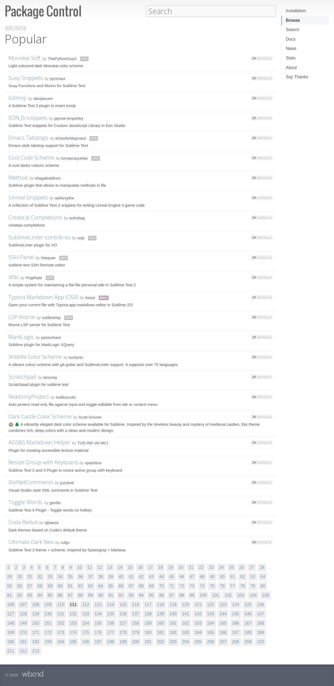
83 (30, 595)
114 (110, 604)
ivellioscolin (66, 397)
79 (252, 585)
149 (23, 623)
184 (198, 632)
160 (160, 623)
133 (85, 613)
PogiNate (34, 277)
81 (9, 595)
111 (73, 604)
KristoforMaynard (70, 138)
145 (235, 613)
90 (100, 595)
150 (35, 623)
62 (80, 585)
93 (131, 595)
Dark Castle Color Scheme (40, 416)
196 (85, 641)
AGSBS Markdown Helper (39, 442)
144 (223, 613)
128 (23, 613)
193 (48, 641)
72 (181, 585)
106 (10, 604)
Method (18, 177)
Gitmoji (17, 97)
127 (10, 613)
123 (223, 604)
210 (260, 641)
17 (150, 567)
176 (98, 632)
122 (210, 604)
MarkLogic (21, 336)
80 (262, 585)
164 (210, 623)
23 (211, 567)
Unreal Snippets (28, 197)
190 (10, 641)
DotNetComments (30, 481)
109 (48, 604)
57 (30, 585)
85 (50, 595)
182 (173, 632)
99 (192, 595)
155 (98, 623)
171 (35, 632)
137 (135, 613)
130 (48, 613)
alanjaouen (43, 98)
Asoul (90, 297)
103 (240, 595)
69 (151, 585)
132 (73, 613)
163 (198, 623)
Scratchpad (22, 376)
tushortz (76, 357)
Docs (290, 39)
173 (60, 632)
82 (19, 595)
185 (210, 632)
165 (223, 623)
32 (40, 576)
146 (248, 613)
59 (50, 585)
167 (248, 623)
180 (148, 632)
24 (221, 567)
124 (235, 604)
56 (19, 585)
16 (140, 567)
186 (223, 632)
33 (50, 576)
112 (85, 604)
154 (85, 623)
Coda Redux (23, 521)
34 (60, 576)
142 (198, 613)
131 (60, 613)
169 (10, 632)
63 (90, 585)
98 (181, 595)
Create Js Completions (35, 217)
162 (185, 623)
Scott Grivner (90, 417)
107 (23, 604)
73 (192, 585)
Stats (290, 58)
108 (35, 604)
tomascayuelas (74, 158)
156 (110, 623)
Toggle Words (25, 501)
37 (90, 576)
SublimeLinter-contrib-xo (39, 237)
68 (141, 585)
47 (192, 576)
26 (241, 567)
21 (191, 567)
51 (232, 576)
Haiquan (48, 257)
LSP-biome (21, 316)
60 (60, 585)
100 (203, 595)
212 (23, 651)
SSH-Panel (21, 257)
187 (235, 632)
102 (228, 595)
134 (98, 613)
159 (148, 623)
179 (135, 632)
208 (235, 641)
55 (9, 585)
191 (23, 641)
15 (130, 567)
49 (212, 576)
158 (135, 623)
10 (79, 567)
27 (251, 567)
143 (210, 613)
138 (148, 613)
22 (201, 567)
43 (151, 576)
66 (121, 585)
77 (232, 585)
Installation (296, 10)
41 (131, 576)
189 (260, 632)
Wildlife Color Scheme (35, 356)
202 (160, 641)
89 (90, 595)
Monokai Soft (24, 57)
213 (35, 651)
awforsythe (64, 197)
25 (231, 567)
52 (242, 576)
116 (135, 604)
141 (185, 613)
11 (89, 567)
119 (173, 604)
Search (292, 29)
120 (185, 604)
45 (171, 576)
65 (111, 585)
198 (110, 641)
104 (253, 595)
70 (161, 585)
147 (260, 613)
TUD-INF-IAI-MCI (92, 442)
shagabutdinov (48, 178)
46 (181, 576)
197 (98, 641)
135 (110, 613)
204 (185, 641)
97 (171, 595)
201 (148, 641)
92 (121, 595)
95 (151, 595)
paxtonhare (51, 337)
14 (120, 567)
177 (110, 632)
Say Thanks (297, 77)
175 (85, 632)
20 (181, 567)
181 (160, 632)
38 (100, 576)
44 (161, 576)
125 (248, 604)
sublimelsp (51, 317)
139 (160, 613)
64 (100, 585)
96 (161, 595)
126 (260, 604)
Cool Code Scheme (31, 157)
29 (9, 576)
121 (198, 604)
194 (60, 641)
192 (35, 641)
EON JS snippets (27, 117)
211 (10, 651)
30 (19, 576)
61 (70, 585)
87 (70, 595)
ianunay (50, 377)
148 (10, 623)
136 (123, 613)
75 (212, 585)
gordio (55, 502)
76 (222, 585)
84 (40, 595)
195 (73, 641)
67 (131, 585)
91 (111, 595)
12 (99, 567)
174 (73, 632)
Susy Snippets (25, 77)
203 (173, 641)
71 (171, 585)
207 (223, 641)
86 (60, 595)
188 (248, 632)
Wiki (13, 276)
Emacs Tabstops (28, 137)
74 (202, 585)
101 (215, 595)
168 (260, 623)
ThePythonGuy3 (62, 58)
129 (35, 613)
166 (235, 623)
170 (23, 632)
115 (123, 604)
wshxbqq (77, 217)
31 (30, 576)
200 (135, 641)
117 (148, 604)
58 (40, 585)
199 (123, 641)
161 (173, 623)
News (291, 48)
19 (170, 567)
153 (73, 623)
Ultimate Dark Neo (31, 541)
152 (60, 623)
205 (198, 641)
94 (141, 595)
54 (262, 576)
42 (141, 576)
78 (242, 585)
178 (123, 632)
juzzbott (67, 482)
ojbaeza (51, 522)
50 (222, 576)
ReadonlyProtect (28, 396)
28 (262, 567)
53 (252, 576)
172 (48, 632)
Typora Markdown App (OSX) (43, 296)
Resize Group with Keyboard (43, 462)
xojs (80, 237)
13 (110, 567)
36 (80, 576)
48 (202, 576)
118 (160, 604)
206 (210, 641)
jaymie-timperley (68, 118)
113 (98, 604)
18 (160, 567)
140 (173, 613)
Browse (293, 20)
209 (248, 641)
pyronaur (57, 78)
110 (60, 604)
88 (80, 595)
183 (185, 632)
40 (121, 576)
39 (111, 576)
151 (48, 623)
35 (70, 576)
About (291, 67)
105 (265, 595)
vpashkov (93, 462)
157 (123, 623)
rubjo (65, 542)
